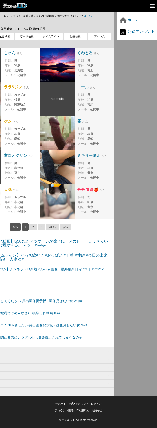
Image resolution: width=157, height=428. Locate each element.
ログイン (88, 15)
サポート (60, 403)
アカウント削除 (64, 410)
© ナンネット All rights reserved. (78, 419)
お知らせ (96, 410)
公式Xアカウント (78, 403)
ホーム (129, 20)
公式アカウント (137, 32)
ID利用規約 (82, 410)
